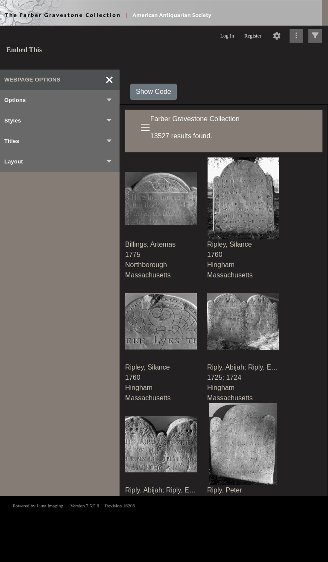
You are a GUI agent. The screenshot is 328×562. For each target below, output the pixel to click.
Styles (58, 120)
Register (252, 36)
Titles (58, 141)
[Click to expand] (315, 36)
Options (58, 100)
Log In (227, 36)
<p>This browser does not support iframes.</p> (164, 528)
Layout (58, 161)
